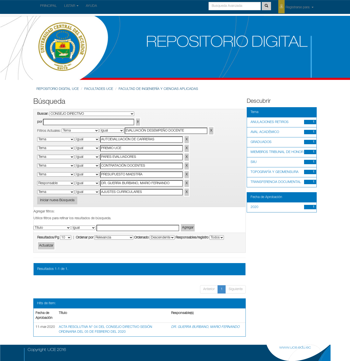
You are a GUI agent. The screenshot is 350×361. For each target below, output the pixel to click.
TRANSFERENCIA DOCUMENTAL (276, 182)
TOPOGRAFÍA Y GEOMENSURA (274, 172)
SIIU (254, 162)
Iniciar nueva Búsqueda (57, 200)
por (39, 122)
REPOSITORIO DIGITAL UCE (57, 89)
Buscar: (42, 114)
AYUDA (91, 6)
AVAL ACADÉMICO (265, 132)
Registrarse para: (296, 6)
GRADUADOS (261, 142)
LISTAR (71, 6)
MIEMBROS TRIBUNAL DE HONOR (277, 152)
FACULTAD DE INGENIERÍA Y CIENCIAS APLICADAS (158, 89)
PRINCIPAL (48, 6)
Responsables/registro (192, 237)
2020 (254, 207)
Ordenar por (84, 237)
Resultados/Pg (48, 237)
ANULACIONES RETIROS (270, 122)
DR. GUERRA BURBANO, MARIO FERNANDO (205, 327)
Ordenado (141, 237)
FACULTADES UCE (98, 89)
